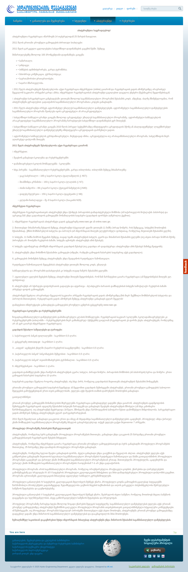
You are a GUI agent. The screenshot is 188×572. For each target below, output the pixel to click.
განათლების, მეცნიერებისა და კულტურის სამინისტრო (41, 540)
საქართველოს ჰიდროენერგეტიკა (30, 550)
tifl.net (110, 567)
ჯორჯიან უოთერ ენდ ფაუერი (27, 553)
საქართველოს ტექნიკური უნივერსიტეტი (33, 547)
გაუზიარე (155, 550)
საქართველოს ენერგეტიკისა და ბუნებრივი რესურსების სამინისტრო (48, 543)
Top (175, 532)
